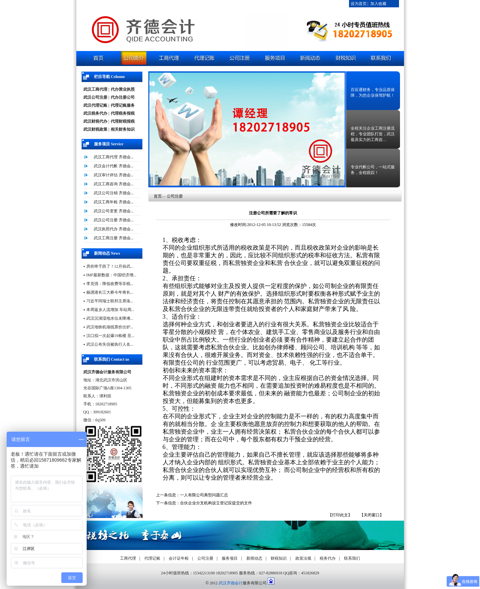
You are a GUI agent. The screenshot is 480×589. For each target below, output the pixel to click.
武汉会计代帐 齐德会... (114, 166)
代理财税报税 (123, 121)
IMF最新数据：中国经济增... (111, 275)
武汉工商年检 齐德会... (114, 202)
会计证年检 (179, 558)
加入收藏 (378, 3)
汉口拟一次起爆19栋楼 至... (110, 335)
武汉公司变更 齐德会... (114, 211)
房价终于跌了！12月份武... (109, 266)
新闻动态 (254, 558)
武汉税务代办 (95, 113)
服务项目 (230, 558)
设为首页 (359, 3)
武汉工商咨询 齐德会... (114, 184)
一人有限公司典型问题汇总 (204, 495)
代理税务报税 (123, 113)
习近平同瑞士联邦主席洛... (109, 301)
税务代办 (328, 558)
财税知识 (279, 558)
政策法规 (303, 558)
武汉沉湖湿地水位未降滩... (109, 318)
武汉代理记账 (95, 105)
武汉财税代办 (95, 121)
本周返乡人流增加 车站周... (110, 309)
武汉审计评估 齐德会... (114, 175)
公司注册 (205, 558)
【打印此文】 (340, 515)
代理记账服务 (123, 105)
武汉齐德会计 (231, 583)
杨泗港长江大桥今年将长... (109, 292)
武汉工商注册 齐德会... (114, 238)
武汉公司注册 (95, 97)
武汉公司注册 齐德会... (114, 220)
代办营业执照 (123, 89)
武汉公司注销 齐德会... (114, 193)
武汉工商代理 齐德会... (114, 157)
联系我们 (352, 558)
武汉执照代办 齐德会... (114, 229)
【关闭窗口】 (372, 515)
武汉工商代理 (95, 89)
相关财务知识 (123, 129)
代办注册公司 (123, 97)
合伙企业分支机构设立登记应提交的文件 (216, 503)
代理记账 (152, 558)
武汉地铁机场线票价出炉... (109, 327)
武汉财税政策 (95, 129)
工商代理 (128, 558)
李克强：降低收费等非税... (109, 283)
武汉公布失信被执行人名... (109, 344)
